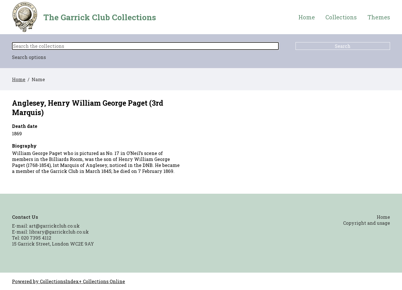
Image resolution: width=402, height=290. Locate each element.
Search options (29, 57)
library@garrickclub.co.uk (59, 232)
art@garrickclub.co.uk (54, 226)
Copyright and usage (366, 223)
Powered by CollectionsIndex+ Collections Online (68, 281)
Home (306, 17)
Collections (341, 17)
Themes (379, 17)
